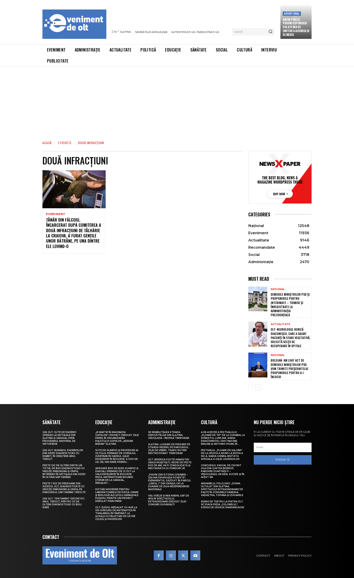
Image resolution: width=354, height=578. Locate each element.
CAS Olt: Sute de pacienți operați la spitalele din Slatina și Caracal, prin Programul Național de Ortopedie (59, 438)
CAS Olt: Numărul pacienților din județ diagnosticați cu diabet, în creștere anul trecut (62, 455)
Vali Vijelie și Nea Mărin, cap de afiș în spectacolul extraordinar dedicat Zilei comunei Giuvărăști (168, 500)
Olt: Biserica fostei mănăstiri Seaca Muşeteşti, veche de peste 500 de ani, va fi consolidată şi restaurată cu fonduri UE (169, 464)
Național (278, 289)
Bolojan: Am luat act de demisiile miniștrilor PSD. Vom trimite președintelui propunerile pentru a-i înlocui (289, 368)
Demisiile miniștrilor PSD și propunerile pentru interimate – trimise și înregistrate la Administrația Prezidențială (290, 304)
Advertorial (291, 13)
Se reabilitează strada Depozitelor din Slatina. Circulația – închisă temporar (168, 435)
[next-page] (258, 388)
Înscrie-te (283, 459)
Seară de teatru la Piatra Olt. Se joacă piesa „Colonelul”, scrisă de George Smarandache (222, 504)
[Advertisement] (177, 100)
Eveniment (55, 214)
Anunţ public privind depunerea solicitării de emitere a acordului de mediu (296, 27)
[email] (283, 447)
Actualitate (280, 324)
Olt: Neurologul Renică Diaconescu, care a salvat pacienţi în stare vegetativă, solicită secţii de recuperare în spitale (290, 337)
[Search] (270, 31)
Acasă (47, 142)
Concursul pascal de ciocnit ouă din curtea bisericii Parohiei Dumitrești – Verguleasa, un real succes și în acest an (222, 471)
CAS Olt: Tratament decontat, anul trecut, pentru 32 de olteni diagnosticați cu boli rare (63, 503)
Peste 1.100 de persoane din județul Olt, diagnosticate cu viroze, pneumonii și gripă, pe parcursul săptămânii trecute (64, 488)
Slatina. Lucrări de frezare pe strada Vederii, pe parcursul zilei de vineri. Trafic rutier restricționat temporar (169, 449)
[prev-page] (251, 388)
